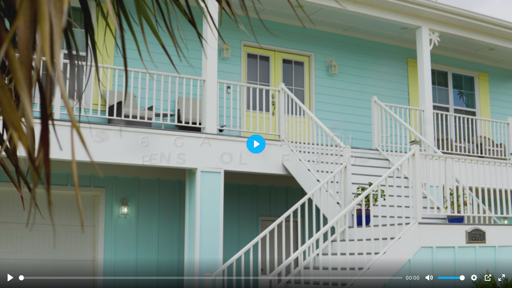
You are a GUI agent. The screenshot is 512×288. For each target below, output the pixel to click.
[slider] (211, 278)
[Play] (10, 277)
